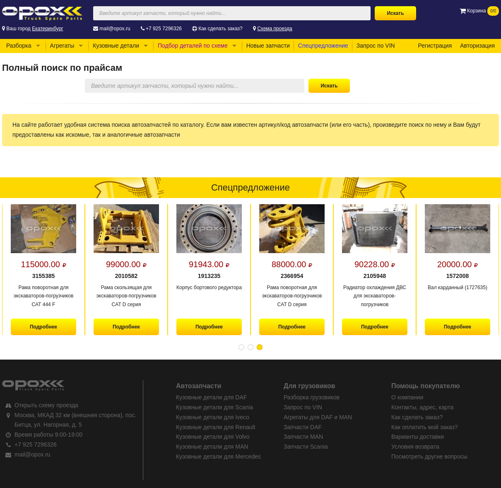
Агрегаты (62, 45)
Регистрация (435, 45)
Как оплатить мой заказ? (424, 427)
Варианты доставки (417, 436)
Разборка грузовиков (312, 397)
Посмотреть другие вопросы (429, 456)
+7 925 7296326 (164, 28)
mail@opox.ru (114, 28)
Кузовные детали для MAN (212, 446)
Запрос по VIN (375, 45)
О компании (407, 397)
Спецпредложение (323, 45)
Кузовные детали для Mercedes (218, 456)
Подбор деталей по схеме (193, 45)
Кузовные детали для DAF (211, 397)
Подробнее (43, 327)
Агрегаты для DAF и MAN (318, 417)
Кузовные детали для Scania (214, 407)
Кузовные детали (116, 45)
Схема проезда (274, 28)
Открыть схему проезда (46, 405)
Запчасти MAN (303, 436)
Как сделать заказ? (220, 28)
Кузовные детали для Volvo (213, 436)
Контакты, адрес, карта (422, 407)
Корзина (479, 11)
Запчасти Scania (306, 446)
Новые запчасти (268, 45)
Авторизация (477, 45)
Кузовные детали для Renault (215, 427)
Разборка (18, 45)
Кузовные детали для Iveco (212, 417)
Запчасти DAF (303, 427)
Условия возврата (415, 446)
